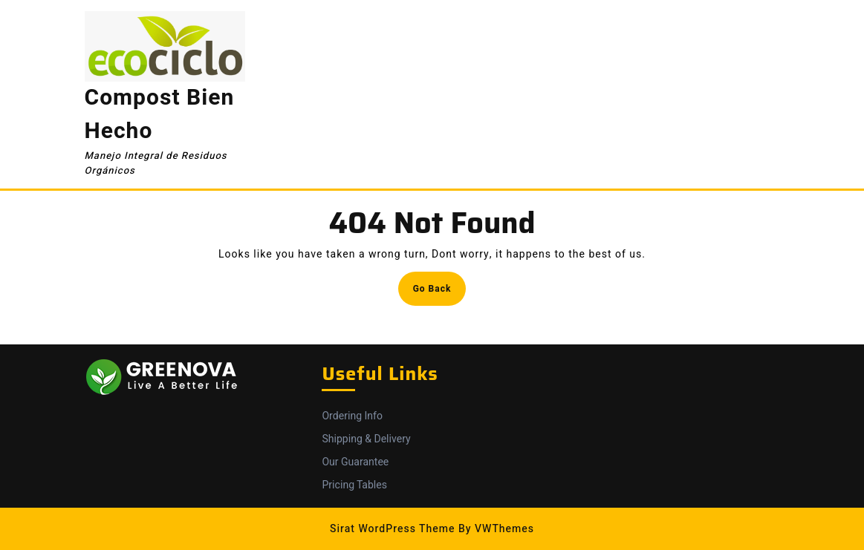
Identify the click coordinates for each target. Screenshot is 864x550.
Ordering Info (352, 416)
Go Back (440, 293)
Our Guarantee (355, 462)
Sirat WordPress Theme (392, 529)
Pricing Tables (354, 485)
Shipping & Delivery (366, 439)
